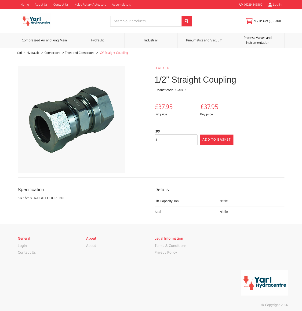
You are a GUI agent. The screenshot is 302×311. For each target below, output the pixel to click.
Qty (157, 131)
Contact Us (61, 4)
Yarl (19, 53)
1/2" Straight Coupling (113, 53)
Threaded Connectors (80, 53)
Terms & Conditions (170, 246)
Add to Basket (216, 139)
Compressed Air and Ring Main (44, 40)
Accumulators (121, 4)
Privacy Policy (166, 252)
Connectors (52, 53)
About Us (41, 4)
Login (22, 246)
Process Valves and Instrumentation (258, 40)
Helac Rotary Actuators (90, 4)
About (91, 246)
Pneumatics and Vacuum (204, 40)
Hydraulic (97, 40)
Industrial (150, 40)
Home (25, 4)
